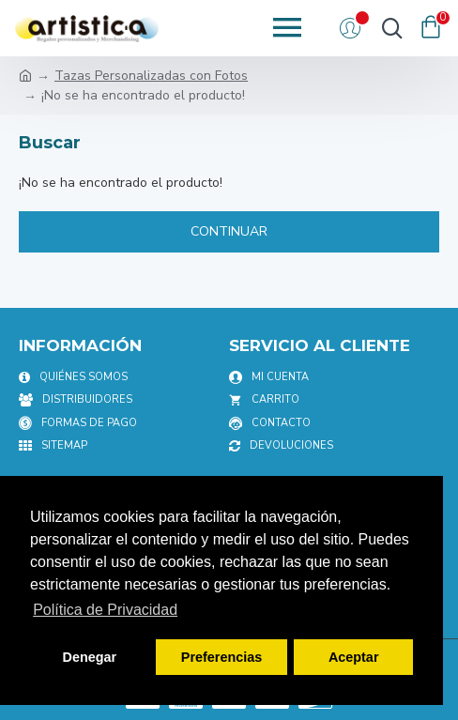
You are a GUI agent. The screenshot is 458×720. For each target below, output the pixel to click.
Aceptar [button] (353, 657)
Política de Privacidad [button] (105, 610)
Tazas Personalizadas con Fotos (151, 75)
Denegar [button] (90, 657)
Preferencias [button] (221, 657)
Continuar (229, 231)
